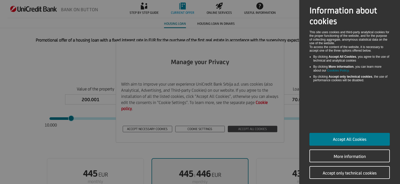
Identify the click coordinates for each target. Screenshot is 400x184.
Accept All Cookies (350, 139)
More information (350, 156)
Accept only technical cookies (350, 173)
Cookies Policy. (338, 70)
